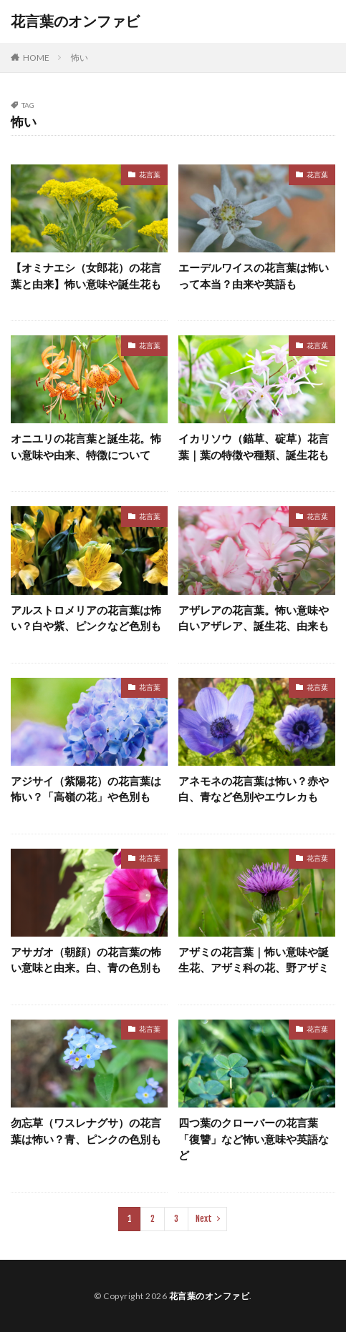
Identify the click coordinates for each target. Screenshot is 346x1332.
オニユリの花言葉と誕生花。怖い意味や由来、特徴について (86, 446)
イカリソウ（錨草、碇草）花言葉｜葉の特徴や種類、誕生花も (253, 446)
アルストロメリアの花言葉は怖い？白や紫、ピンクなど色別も (86, 618)
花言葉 (149, 174)
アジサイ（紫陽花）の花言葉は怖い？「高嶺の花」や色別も (86, 789)
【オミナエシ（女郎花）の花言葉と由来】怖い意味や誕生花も (86, 275)
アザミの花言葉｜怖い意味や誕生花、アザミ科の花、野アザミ (253, 960)
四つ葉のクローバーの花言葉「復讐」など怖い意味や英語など (253, 1138)
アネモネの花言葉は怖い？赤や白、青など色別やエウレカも (253, 789)
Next (204, 1218)
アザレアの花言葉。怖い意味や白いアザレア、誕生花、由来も (253, 618)
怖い (79, 57)
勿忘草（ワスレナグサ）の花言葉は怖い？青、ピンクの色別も (86, 1130)
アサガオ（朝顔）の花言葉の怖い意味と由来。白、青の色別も (86, 960)
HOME (36, 57)
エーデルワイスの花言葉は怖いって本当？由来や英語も (253, 275)
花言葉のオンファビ (75, 21)
